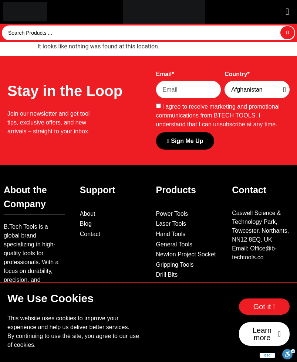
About (87, 214)
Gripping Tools (175, 265)
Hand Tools (171, 234)
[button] (287, 11)
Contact (90, 234)
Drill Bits (167, 275)
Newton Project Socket (186, 254)
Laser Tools (171, 224)
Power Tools (172, 214)
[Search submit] (287, 32)
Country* (237, 74)
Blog (86, 224)
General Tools (174, 244)
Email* (165, 74)
